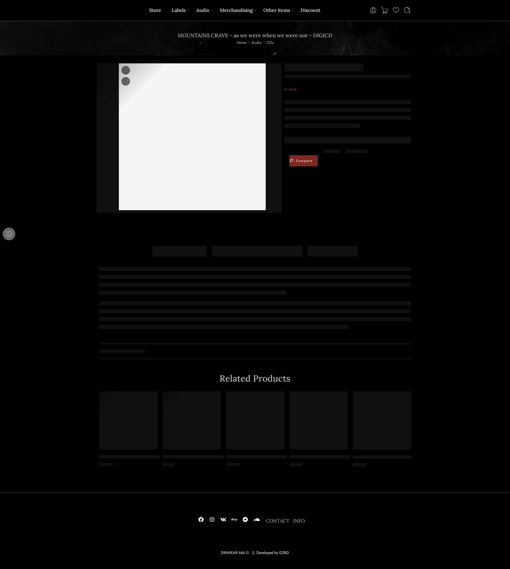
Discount (310, 10)
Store (155, 10)
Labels (179, 10)
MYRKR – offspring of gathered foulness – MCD (210, 457)
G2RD (284, 552)
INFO (299, 521)
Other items (276, 10)
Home (241, 42)
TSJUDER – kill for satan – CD (382, 457)
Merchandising (236, 10)
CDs (270, 42)
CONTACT (277, 521)
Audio (202, 10)
